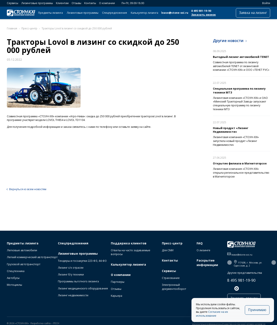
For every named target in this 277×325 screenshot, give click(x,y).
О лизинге (203, 250)
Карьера (116, 296)
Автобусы (13, 278)
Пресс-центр (172, 243)
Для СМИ (167, 250)
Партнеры (117, 282)
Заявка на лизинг (253, 13)
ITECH (56, 323)
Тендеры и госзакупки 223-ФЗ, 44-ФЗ (82, 261)
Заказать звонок (203, 15)
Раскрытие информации (207, 262)
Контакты (90, 3)
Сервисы (12, 3)
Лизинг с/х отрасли (70, 267)
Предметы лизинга (50, 13)
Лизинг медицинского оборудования (83, 288)
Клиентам (62, 3)
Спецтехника (15, 271)
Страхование (171, 278)
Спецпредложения (114, 13)
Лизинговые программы (37, 3)
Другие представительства (244, 273)
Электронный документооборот (174, 286)
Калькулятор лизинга (144, 13)
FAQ (200, 243)
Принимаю (257, 310)
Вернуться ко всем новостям (27, 189)
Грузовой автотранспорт (23, 264)
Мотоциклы (14, 285)
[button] (229, 262)
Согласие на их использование (212, 313)
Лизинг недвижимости (73, 295)
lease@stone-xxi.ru (174, 13)
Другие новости (228, 40)
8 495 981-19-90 (201, 11)
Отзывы (76, 3)
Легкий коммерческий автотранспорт (32, 257)
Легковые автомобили (22, 250)
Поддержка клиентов (128, 243)
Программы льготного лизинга (78, 281)
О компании (107, 3)
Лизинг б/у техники (71, 274)
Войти (264, 3)
